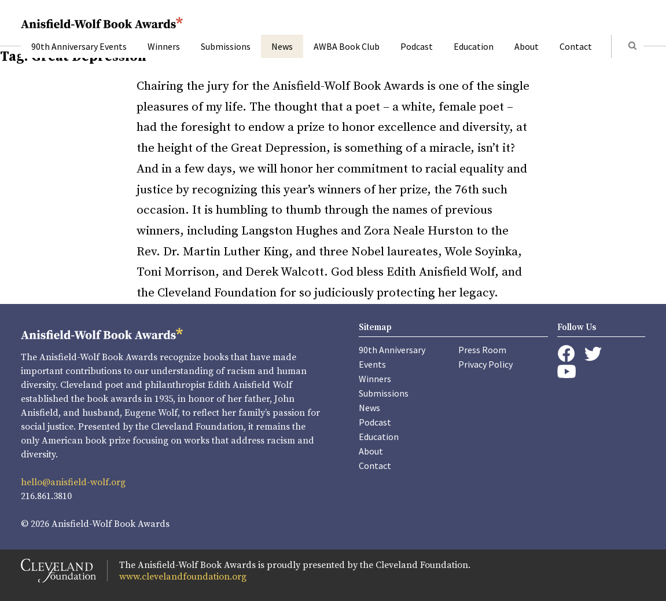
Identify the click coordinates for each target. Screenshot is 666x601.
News (282, 46)
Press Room (482, 350)
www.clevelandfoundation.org (182, 576)
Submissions (226, 46)
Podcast (416, 46)
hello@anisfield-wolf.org (73, 482)
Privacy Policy (485, 364)
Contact (576, 46)
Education (474, 46)
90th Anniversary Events (79, 46)
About (526, 46)
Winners (164, 46)
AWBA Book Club (347, 46)
